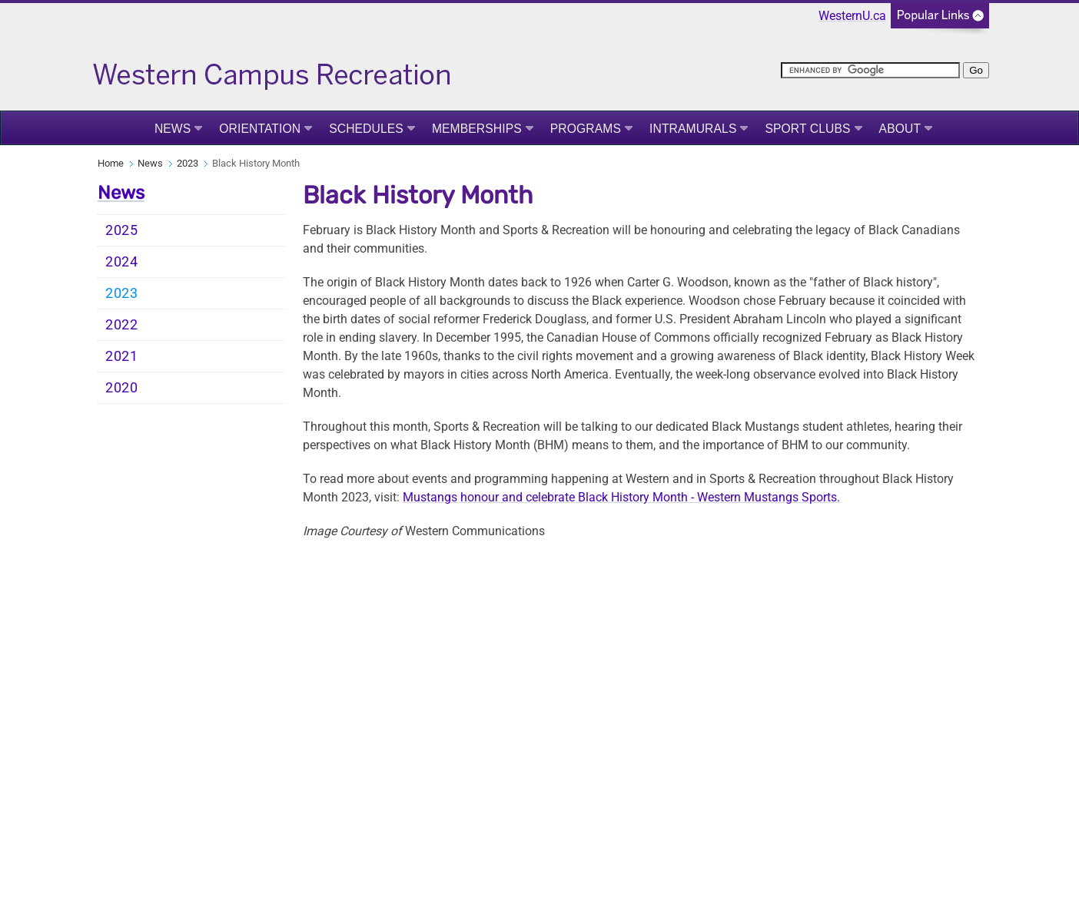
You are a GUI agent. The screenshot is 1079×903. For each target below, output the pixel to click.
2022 (121, 324)
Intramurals (692, 128)
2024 (121, 262)
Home (111, 163)
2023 (187, 163)
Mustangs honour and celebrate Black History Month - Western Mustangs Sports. (621, 497)
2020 (121, 387)
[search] (870, 70)
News (172, 128)
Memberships (477, 128)
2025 (121, 230)
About (900, 128)
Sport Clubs (807, 128)
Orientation (259, 128)
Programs (585, 128)
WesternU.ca (852, 15)
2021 (121, 356)
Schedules (366, 128)
